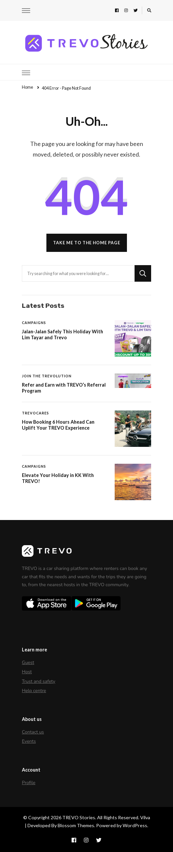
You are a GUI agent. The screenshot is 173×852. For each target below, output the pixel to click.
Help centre (34, 690)
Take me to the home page (86, 242)
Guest (28, 662)
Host (27, 672)
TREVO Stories (78, 817)
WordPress (135, 825)
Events (29, 741)
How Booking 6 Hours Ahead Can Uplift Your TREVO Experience (58, 425)
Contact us (33, 732)
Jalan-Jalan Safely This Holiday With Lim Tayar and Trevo (62, 334)
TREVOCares (35, 413)
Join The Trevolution (47, 376)
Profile (28, 783)
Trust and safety (38, 681)
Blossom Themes (76, 825)
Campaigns (34, 322)
